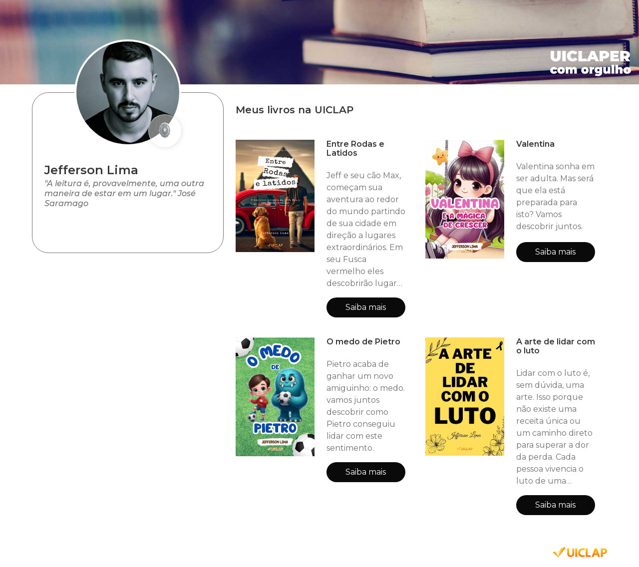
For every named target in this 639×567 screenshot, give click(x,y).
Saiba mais (365, 307)
